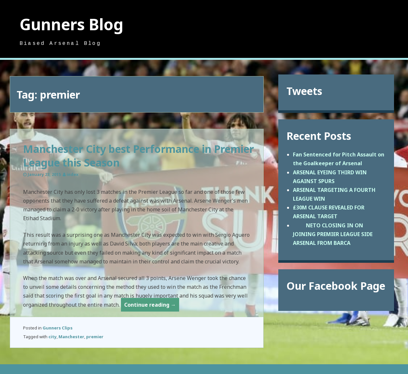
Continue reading (151, 306)
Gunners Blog (72, 24)
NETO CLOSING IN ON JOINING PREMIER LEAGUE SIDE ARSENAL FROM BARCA (333, 234)
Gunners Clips (57, 328)
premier (94, 337)
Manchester (71, 337)
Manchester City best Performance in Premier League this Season (138, 155)
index (72, 174)
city (52, 337)
